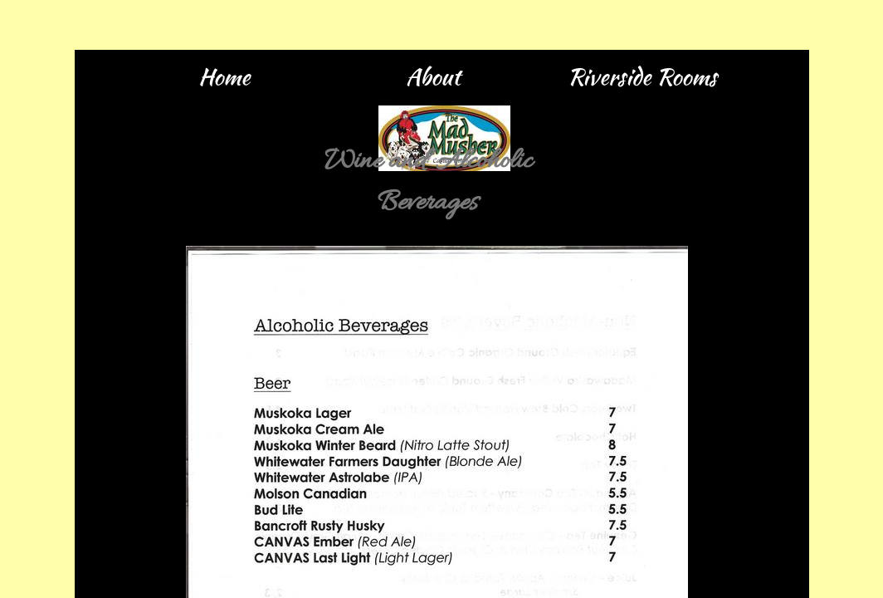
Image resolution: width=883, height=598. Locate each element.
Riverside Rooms (642, 76)
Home (224, 76)
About (433, 76)
